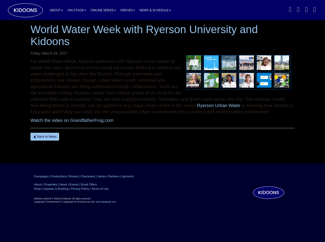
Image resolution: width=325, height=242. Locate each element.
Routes (73, 176)
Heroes (127, 10)
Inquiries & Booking (55, 188)
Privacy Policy (80, 188)
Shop (37, 188)
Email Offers (89, 184)
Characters (88, 176)
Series (102, 176)
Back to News (44, 137)
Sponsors (128, 176)
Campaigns (41, 176)
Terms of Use (100, 188)
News (63, 184)
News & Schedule (155, 10)
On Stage (76, 10)
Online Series (103, 10)
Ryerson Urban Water (219, 105)
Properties (50, 184)
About (56, 10)
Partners (113, 176)
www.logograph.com (106, 202)
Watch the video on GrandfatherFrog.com (71, 120)
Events (74, 184)
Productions (59, 176)
